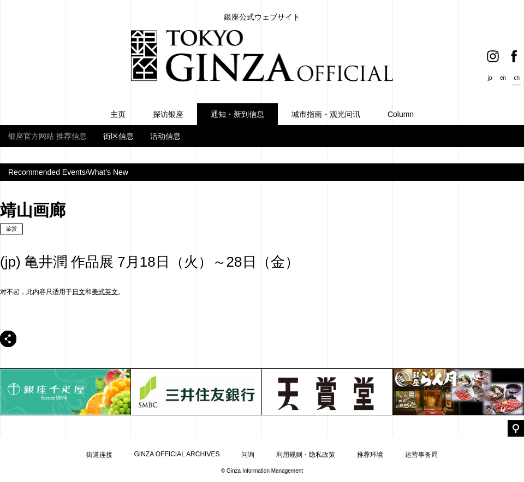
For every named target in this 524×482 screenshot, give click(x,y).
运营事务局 (421, 455)
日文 (78, 292)
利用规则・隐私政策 (305, 455)
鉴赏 (11, 229)
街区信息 (118, 136)
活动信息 (165, 136)
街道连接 (99, 455)
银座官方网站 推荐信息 (47, 136)
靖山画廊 (33, 210)
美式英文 (105, 292)
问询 (247, 455)
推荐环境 (370, 455)
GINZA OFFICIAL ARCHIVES (177, 454)
